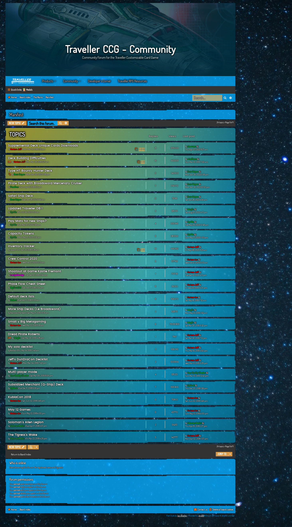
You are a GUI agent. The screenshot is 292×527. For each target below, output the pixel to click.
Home (23, 81)
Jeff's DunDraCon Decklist (28, 359)
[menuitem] (221, 509)
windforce (192, 159)
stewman (191, 146)
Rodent (13, 300)
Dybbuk (14, 388)
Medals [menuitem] (29, 89)
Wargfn (190, 209)
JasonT (13, 249)
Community (70, 81)
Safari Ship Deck (20, 195)
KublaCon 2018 (19, 397)
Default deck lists (21, 296)
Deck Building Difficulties (27, 158)
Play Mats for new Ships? (27, 221)
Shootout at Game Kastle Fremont (34, 271)
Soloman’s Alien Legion (26, 422)
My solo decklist (20, 346)
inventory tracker (21, 246)
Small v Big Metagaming (27, 321)
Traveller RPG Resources (132, 81)
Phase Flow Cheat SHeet (26, 283)
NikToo (13, 350)
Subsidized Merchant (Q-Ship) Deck (35, 384)
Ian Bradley (182, 515)
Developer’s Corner (99, 81)
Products (47, 81)
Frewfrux (14, 186)
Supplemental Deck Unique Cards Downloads (43, 145)
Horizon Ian (15, 262)
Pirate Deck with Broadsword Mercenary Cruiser (45, 183)
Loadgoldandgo (17, 274)
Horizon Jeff (16, 149)
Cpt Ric (13, 212)
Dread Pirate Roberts (24, 334)
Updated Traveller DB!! (25, 208)
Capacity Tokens (21, 233)
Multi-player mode (22, 371)
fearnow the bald (18, 312)
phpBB (201, 515)
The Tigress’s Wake (22, 434)
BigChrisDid (15, 287)
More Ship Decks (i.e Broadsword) (34, 309)
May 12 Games (19, 409)
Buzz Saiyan (19, 174)
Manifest (16, 114)
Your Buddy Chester (19, 375)
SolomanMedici (17, 425)
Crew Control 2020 (22, 258)
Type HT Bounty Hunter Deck (30, 170)
